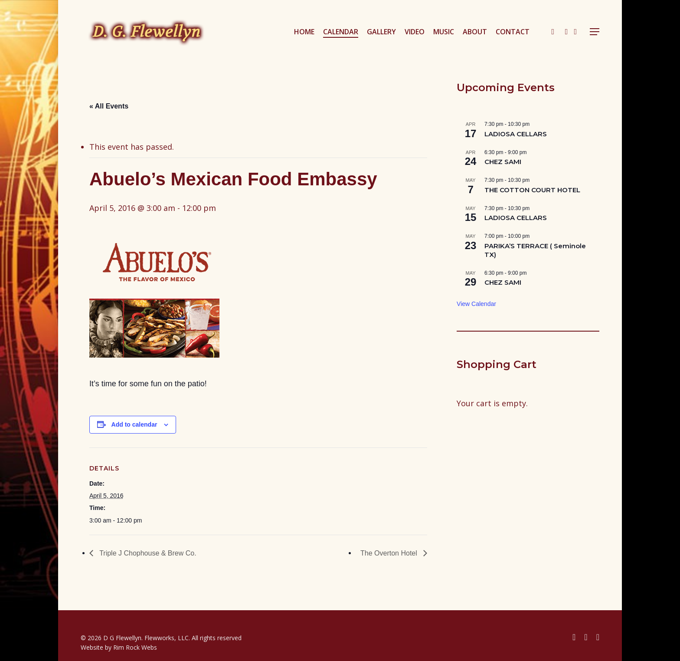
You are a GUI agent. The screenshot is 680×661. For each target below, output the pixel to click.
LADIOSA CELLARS (515, 134)
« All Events (108, 106)
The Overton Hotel (389, 553)
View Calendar (476, 303)
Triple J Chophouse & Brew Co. (147, 553)
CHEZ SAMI (502, 162)
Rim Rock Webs (135, 647)
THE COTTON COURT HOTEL (532, 190)
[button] (594, 31)
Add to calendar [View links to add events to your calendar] (134, 424)
